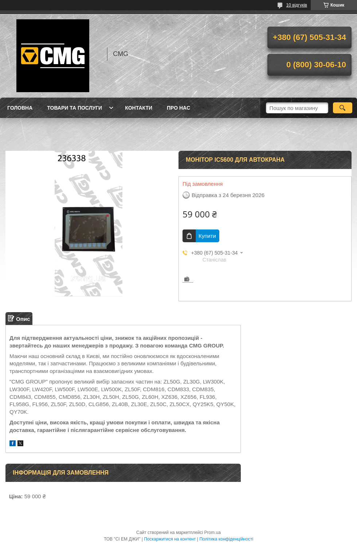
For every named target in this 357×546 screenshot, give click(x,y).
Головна (19, 108)
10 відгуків (296, 5)
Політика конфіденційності (226, 539)
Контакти (138, 108)
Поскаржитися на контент (170, 539)
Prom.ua (212, 532)
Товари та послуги (74, 108)
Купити (207, 236)
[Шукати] (342, 107)
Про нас (178, 108)
